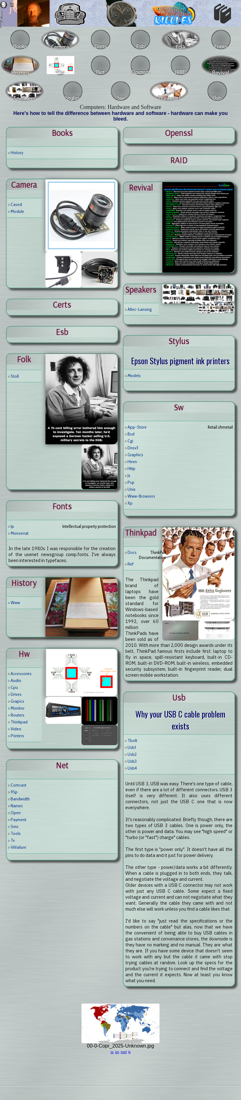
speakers (140, 289)
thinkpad (141, 532)
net (62, 765)
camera (24, 184)
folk (24, 359)
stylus (179, 341)
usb (179, 697)
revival (141, 187)
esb (62, 332)
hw (24, 653)
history (24, 582)
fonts (62, 506)
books (62, 132)
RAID (178, 160)
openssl (179, 132)
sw (179, 407)
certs (62, 304)
